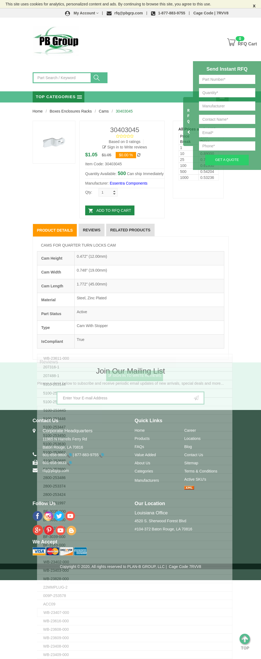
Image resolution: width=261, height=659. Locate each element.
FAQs (139, 446)
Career (190, 430)
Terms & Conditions (200, 471)
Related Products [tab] (130, 230)
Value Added (145, 455)
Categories (144, 471)
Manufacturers (147, 480)
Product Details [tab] (55, 230)
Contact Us (193, 455)
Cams (104, 111)
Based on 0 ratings (124, 141)
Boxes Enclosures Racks (71, 111)
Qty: (88, 192)
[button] (82, 13)
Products (142, 438)
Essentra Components (129, 183)
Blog (188, 446)
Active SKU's (195, 479)
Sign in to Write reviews (124, 147)
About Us (143, 463)
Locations (192, 438)
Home (38, 111)
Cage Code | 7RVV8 (211, 13)
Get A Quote (227, 160)
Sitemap (191, 463)
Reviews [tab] (91, 230)
